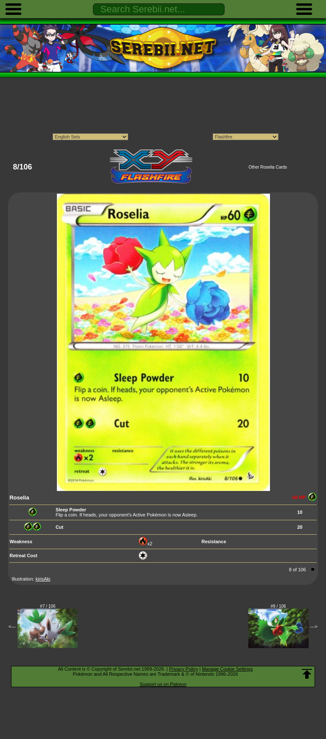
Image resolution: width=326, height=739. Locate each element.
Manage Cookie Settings (227, 668)
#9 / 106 (278, 606)
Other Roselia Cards (268, 167)
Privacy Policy (183, 668)
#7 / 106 (47, 606)
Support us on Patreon (163, 684)
